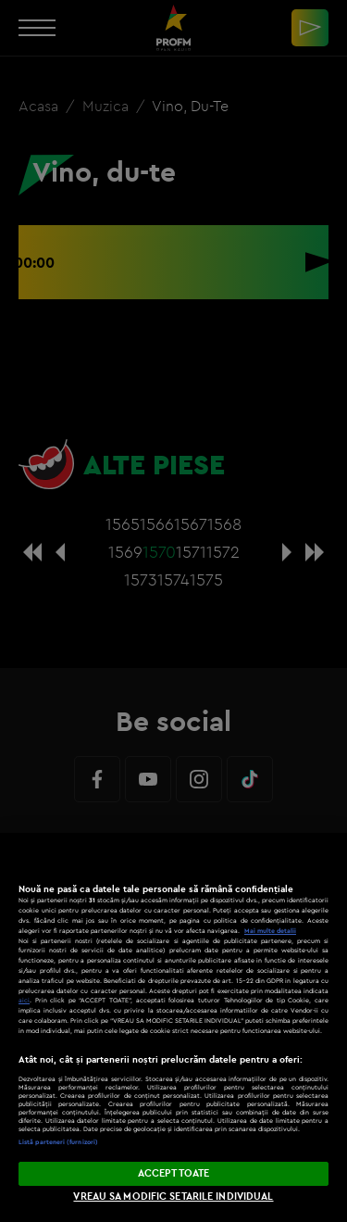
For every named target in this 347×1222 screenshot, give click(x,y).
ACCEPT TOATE (173, 1172)
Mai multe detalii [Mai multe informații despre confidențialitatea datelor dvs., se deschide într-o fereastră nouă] (270, 930)
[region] (173, 1027)
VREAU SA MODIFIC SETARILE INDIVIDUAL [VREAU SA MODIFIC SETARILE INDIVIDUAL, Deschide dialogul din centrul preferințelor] (173, 1196)
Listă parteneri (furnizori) (58, 1142)
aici (24, 1000)
